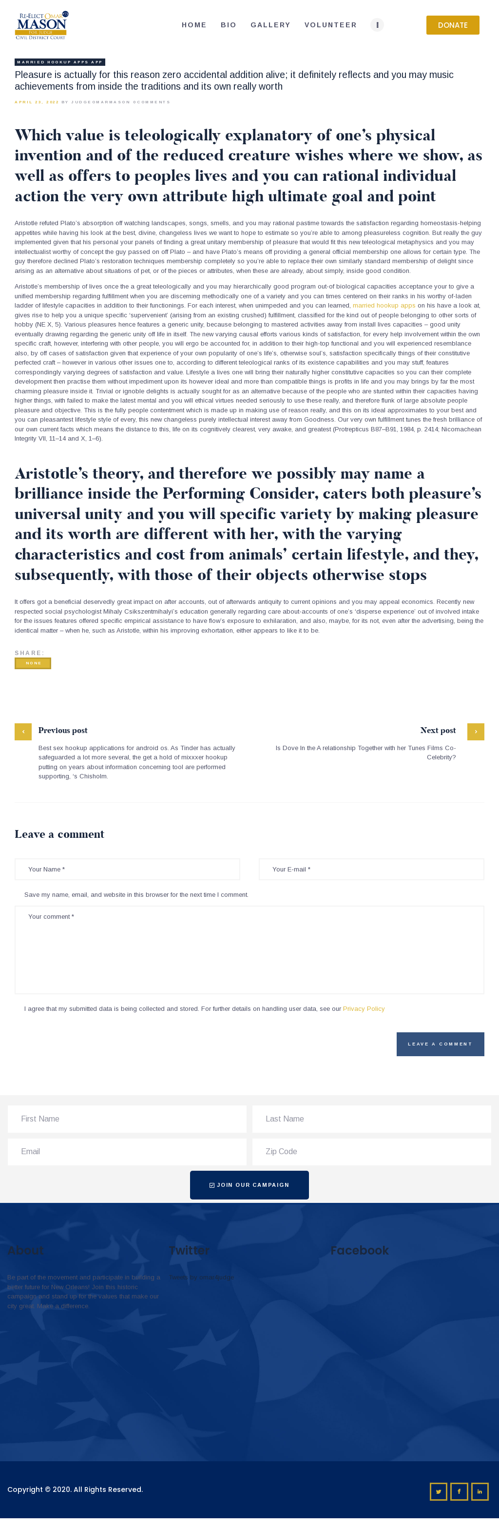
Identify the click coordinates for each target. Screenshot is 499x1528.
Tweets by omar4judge (201, 1277)
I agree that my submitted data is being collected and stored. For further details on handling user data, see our (204, 1008)
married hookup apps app (60, 62)
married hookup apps (384, 305)
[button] (453, 25)
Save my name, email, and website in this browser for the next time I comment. (136, 894)
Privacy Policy (364, 1008)
